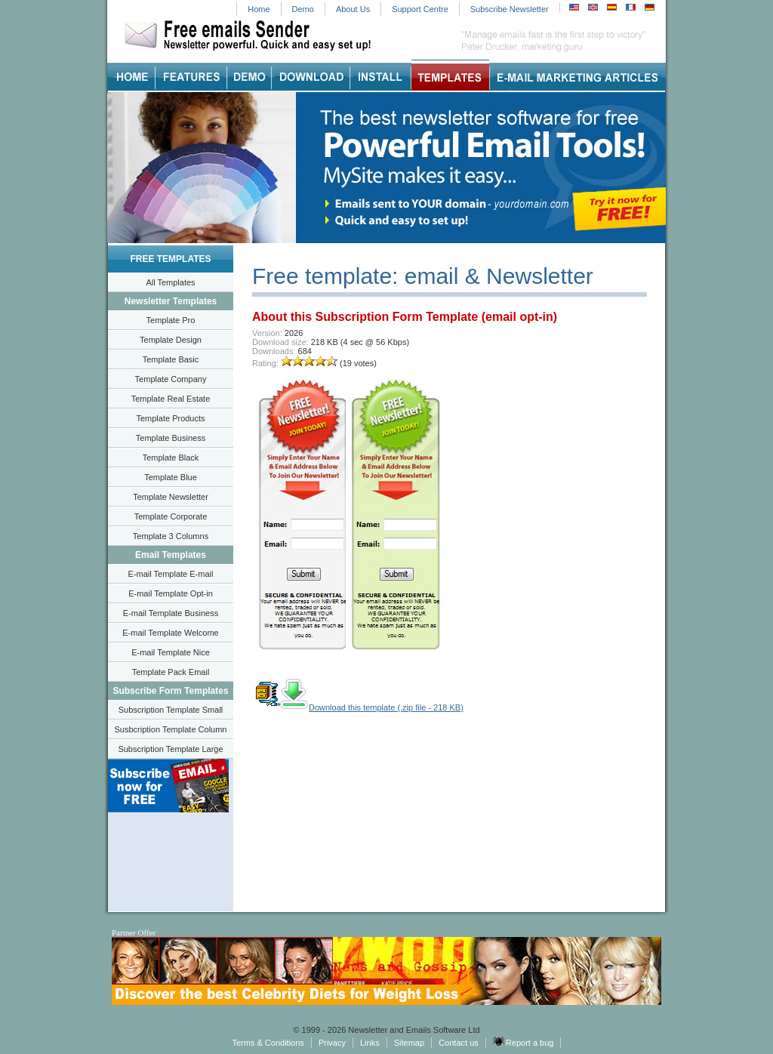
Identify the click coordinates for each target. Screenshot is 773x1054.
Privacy (332, 1042)
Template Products (170, 418)
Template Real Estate (171, 398)
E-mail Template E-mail (171, 573)
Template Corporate (171, 516)
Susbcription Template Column (171, 729)
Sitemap (409, 1042)
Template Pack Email (171, 671)
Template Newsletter (170, 496)
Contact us (459, 1042)
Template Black (171, 457)
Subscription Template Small (171, 709)
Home (258, 9)
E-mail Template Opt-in (170, 593)
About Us (353, 9)
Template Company (171, 379)
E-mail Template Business (170, 613)
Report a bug (523, 1042)
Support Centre (420, 9)
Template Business (170, 437)
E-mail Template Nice (170, 652)
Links (370, 1042)
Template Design (171, 339)
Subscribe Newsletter (509, 9)
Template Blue (170, 477)
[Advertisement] (579, 596)
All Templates (170, 282)
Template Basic (171, 359)
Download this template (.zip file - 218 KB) (358, 707)
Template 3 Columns (170, 536)
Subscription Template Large (170, 749)
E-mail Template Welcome (170, 632)
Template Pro (171, 320)
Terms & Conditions (267, 1042)
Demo (303, 9)
